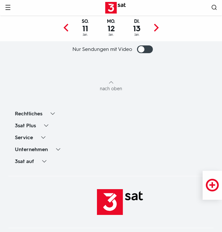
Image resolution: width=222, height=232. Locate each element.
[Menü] (8, 8)
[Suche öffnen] (214, 8)
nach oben (111, 89)
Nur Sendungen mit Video (112, 49)
